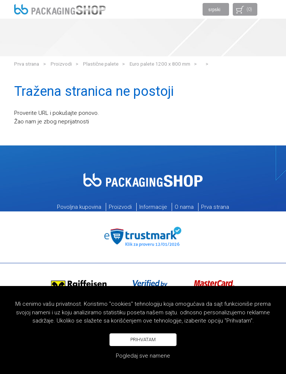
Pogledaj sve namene (143, 355)
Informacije (153, 207)
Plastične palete (100, 64)
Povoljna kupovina (79, 207)
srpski (214, 9)
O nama (184, 207)
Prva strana (26, 64)
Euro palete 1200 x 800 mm (160, 64)
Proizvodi (61, 64)
